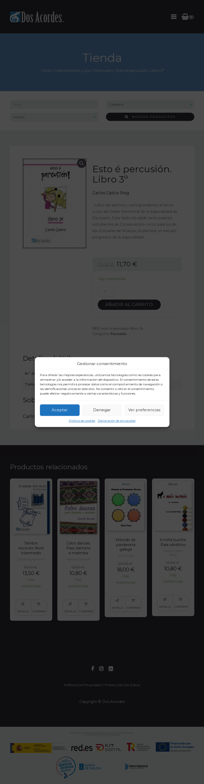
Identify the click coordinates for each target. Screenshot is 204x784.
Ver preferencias (144, 409)
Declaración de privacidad (116, 421)
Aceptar (60, 409)
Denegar (102, 409)
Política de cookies (82, 421)
